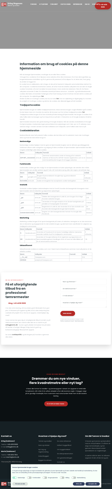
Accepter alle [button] (92, 484)
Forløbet (54, 4)
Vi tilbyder (43, 4)
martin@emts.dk (12, 457)
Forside (33, 4)
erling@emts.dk (11, 325)
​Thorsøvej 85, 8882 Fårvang (11, 462)
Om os (87, 4)
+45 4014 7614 (12, 455)
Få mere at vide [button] (20, 484)
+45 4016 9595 (12, 444)
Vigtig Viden (65, 4)
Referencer (77, 4)
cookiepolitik (17, 335)
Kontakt (95, 4)
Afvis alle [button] (79, 484)
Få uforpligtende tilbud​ (55, 404)
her (42, 96)
